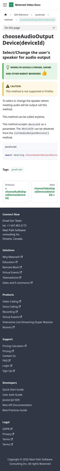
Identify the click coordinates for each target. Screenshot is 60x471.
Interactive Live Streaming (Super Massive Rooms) (28, 324)
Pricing (8, 351)
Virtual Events (12, 272)
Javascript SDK (11, 400)
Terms (8, 439)
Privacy (8, 434)
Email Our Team (12, 220)
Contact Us (9, 356)
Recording (10, 312)
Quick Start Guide (13, 389)
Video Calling (12, 301)
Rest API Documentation (17, 405)
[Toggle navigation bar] (5, 4)
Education (10, 262)
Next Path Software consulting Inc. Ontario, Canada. (14, 234)
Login (7, 365)
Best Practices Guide (15, 410)
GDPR (7, 429)
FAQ (6, 360)
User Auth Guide (12, 394)
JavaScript (17, 169)
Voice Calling (12, 306)
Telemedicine (12, 277)
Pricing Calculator (15, 346)
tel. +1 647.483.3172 (15, 225)
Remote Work (12, 267)
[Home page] (6, 14)
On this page (12, 28)
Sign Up (9, 371)
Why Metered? (13, 257)
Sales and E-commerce (17, 283)
